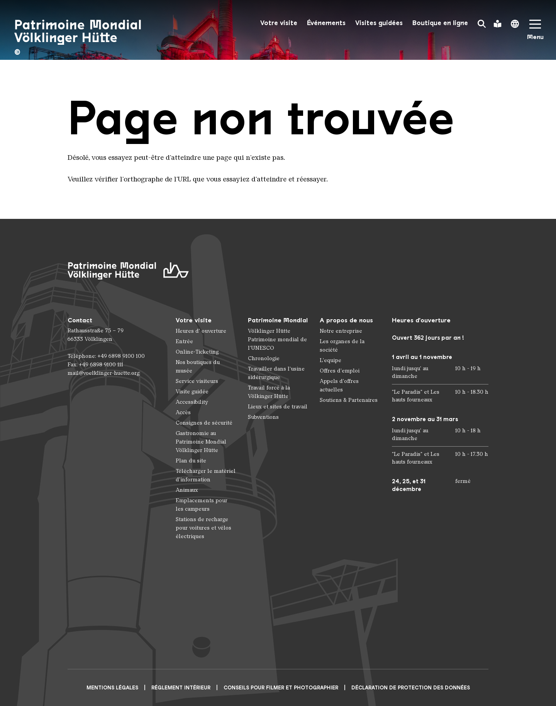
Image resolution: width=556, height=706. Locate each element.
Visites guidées (379, 23)
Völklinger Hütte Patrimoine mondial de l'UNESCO (277, 339)
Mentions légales (112, 688)
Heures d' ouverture (201, 331)
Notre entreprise (341, 331)
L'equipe (330, 360)
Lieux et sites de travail (277, 407)
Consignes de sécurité (204, 423)
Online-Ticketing (197, 352)
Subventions (263, 417)
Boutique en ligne (440, 23)
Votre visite (278, 23)
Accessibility (192, 402)
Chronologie (264, 358)
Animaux (187, 490)
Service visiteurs (197, 381)
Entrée (184, 341)
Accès (183, 412)
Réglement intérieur (180, 688)
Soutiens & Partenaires (349, 400)
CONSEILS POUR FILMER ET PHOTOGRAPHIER (281, 688)
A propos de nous (346, 320)
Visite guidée (192, 391)
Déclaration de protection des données (410, 688)
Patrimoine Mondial (278, 320)
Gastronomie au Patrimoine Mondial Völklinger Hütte (201, 441)
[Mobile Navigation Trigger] (535, 32)
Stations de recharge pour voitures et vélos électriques (203, 527)
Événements (326, 23)
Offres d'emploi (339, 371)
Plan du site (191, 461)
